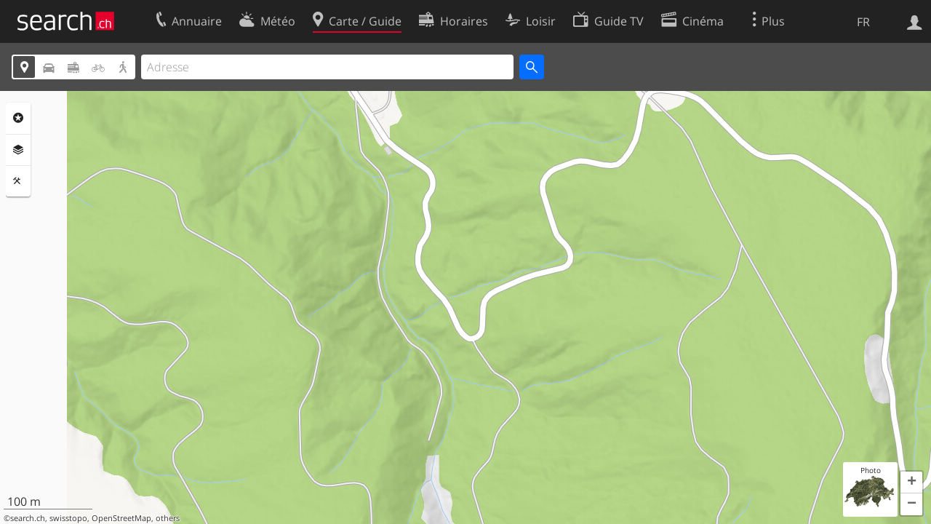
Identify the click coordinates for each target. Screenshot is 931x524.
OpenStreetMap (121, 518)
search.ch (27, 518)
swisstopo (68, 518)
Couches (18, 150)
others (168, 518)
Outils (18, 181)
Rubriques (18, 118)
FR (863, 22)
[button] (911, 482)
